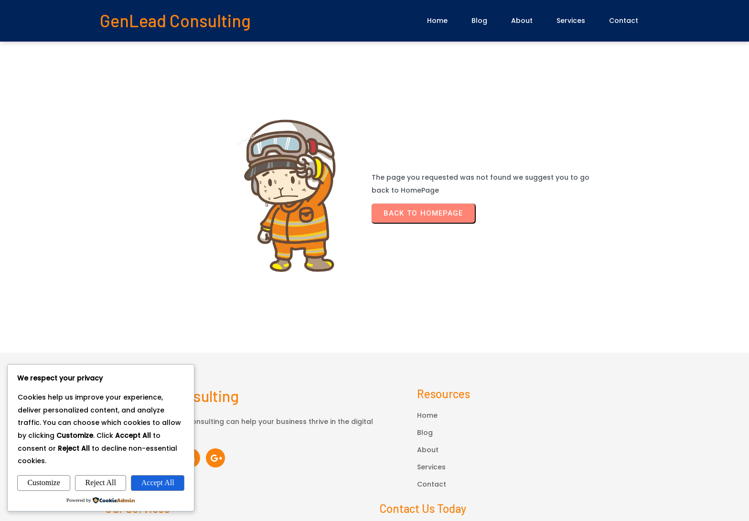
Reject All (101, 482)
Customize (43, 482)
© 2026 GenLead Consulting (374, 473)
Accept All (157, 482)
